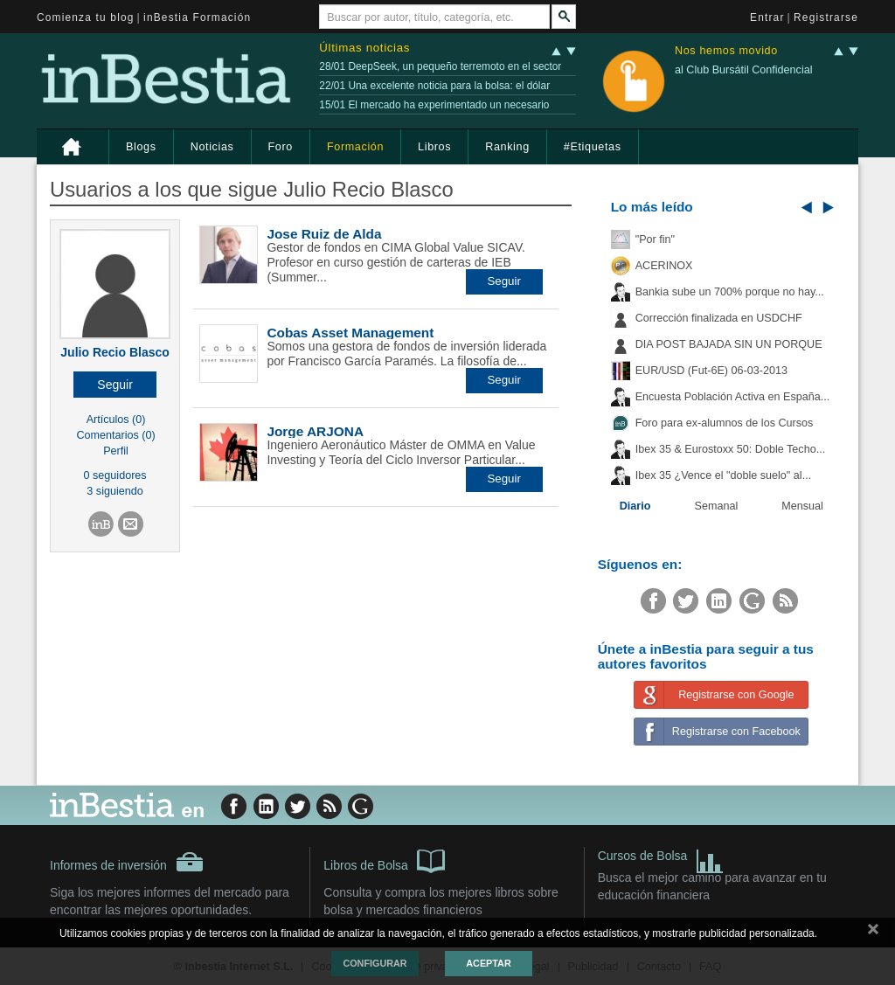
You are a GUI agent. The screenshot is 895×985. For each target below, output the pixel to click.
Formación (355, 147)
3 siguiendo (114, 491)
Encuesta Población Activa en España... (732, 397)
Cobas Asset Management (350, 332)
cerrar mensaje (873, 932)
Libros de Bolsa (384, 860)
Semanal (717, 506)
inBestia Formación (197, 17)
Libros (434, 147)
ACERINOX (664, 266)
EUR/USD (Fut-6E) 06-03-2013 (711, 370)
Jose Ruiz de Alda (324, 233)
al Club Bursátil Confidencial (744, 70)
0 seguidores (115, 475)
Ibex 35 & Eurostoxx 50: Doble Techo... (730, 449)
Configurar (374, 963)
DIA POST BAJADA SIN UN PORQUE (728, 344)
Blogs (141, 147)
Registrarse (826, 17)
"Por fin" (655, 239)
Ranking (507, 147)
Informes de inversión (127, 862)
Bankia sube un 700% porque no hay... (729, 292)
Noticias (212, 147)
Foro (280, 147)
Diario (635, 506)
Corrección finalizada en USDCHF (718, 318)
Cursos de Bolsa (661, 858)
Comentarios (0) (115, 435)
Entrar (767, 17)
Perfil (115, 451)
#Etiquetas (592, 147)
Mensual (802, 506)
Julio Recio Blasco (114, 352)
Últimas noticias (364, 47)
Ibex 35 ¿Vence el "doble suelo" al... (723, 475)
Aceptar (488, 963)
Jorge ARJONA (315, 431)
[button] (114, 384)
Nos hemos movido (726, 51)
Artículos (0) (116, 419)
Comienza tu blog (86, 17)
